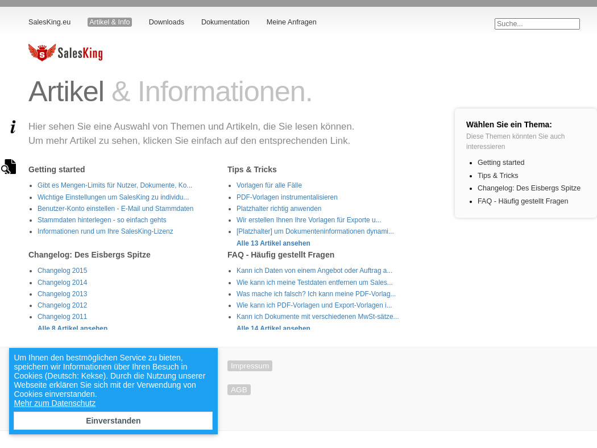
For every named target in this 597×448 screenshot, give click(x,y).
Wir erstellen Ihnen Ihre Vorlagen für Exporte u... (309, 220)
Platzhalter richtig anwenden (279, 209)
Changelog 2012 (62, 305)
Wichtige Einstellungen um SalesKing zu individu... (113, 197)
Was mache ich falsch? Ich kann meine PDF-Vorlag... (316, 294)
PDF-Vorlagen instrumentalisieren (287, 197)
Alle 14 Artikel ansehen (273, 329)
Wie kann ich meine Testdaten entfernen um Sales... (315, 283)
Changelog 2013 (62, 294)
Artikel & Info (109, 22)
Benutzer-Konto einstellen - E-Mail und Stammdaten (115, 209)
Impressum (250, 366)
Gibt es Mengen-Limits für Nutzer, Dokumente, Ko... (115, 185)
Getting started (501, 163)
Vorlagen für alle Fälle (269, 185)
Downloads (166, 22)
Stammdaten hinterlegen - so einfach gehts (102, 220)
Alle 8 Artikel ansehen (72, 329)
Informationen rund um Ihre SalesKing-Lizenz (105, 231)
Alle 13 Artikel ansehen (273, 243)
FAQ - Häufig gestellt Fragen (523, 201)
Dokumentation (225, 22)
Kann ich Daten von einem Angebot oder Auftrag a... (314, 271)
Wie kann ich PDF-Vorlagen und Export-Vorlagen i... (314, 305)
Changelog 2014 (62, 283)
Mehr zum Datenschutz (55, 403)
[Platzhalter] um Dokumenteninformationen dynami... (315, 231)
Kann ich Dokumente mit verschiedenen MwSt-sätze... (318, 317)
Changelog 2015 (62, 271)
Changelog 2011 (62, 317)
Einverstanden (113, 420)
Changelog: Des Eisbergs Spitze (529, 188)
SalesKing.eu (49, 22)
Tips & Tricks (498, 176)
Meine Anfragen (292, 22)
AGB (239, 389)
